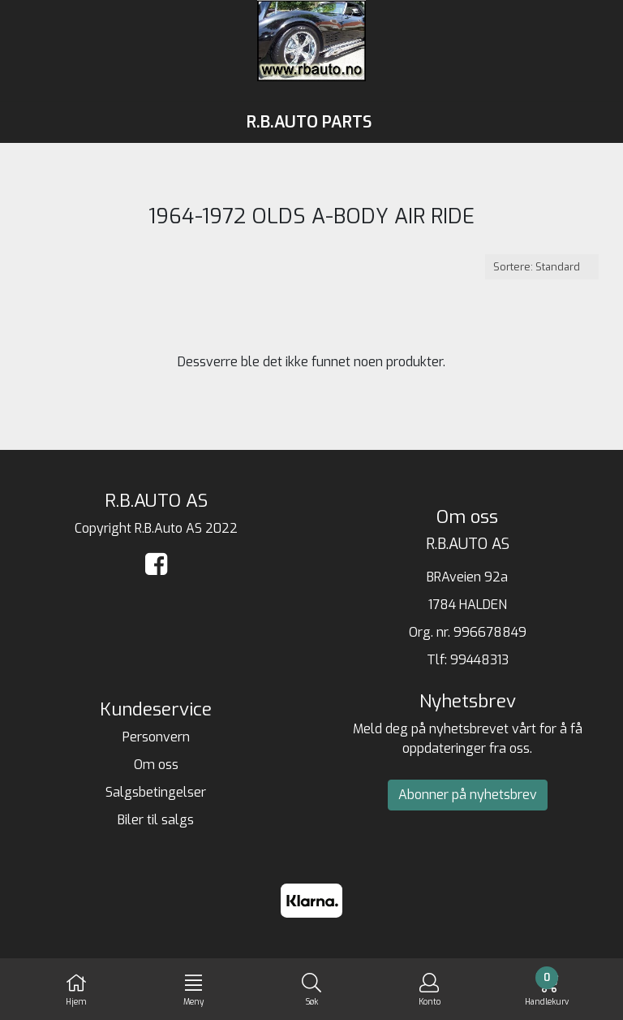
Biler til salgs (156, 819)
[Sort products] (542, 266)
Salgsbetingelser (155, 792)
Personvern (156, 737)
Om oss (156, 764)
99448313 (479, 659)
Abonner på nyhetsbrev (467, 794)
